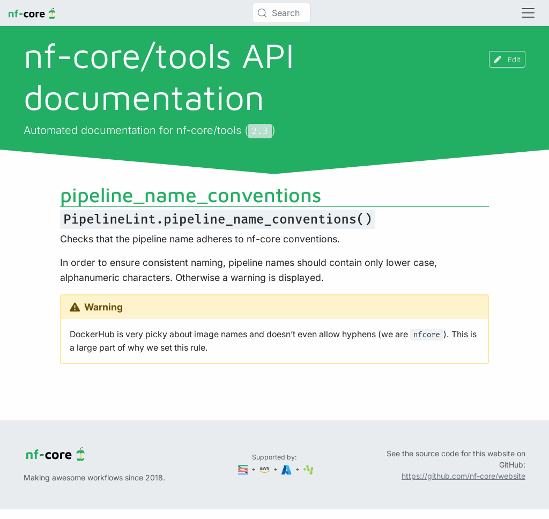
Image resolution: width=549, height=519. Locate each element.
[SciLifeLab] (308, 469)
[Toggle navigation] (528, 13)
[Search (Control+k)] (281, 13)
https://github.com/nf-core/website (463, 475)
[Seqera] (244, 469)
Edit (507, 59)
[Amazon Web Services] (265, 469)
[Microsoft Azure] (287, 469)
